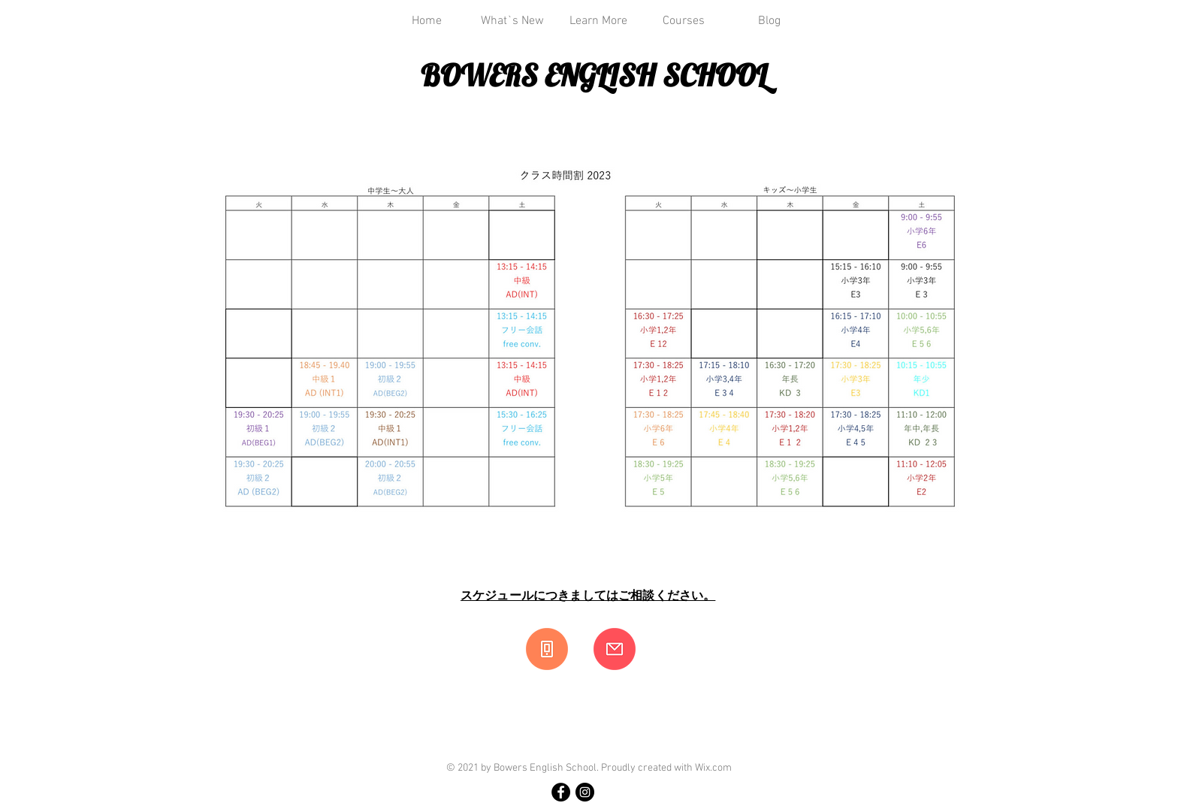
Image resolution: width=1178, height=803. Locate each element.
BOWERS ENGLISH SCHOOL (594, 75)
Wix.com (713, 768)
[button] (598, 21)
